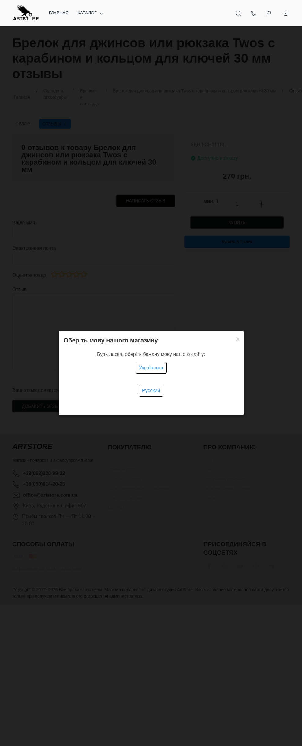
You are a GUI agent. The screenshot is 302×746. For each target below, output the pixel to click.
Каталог (91, 13)
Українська (151, 367)
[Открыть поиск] (235, 13)
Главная (59, 12)
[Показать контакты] (250, 13)
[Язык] (266, 13)
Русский (151, 390)
